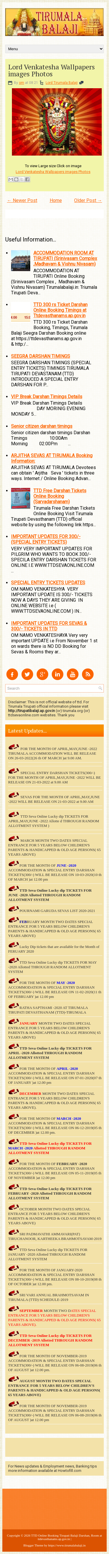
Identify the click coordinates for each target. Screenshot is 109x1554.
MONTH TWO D (57, 1310)
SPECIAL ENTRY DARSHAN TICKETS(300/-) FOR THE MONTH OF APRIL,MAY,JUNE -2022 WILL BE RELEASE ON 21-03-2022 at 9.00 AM (54, 777)
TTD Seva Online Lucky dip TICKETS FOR (55, 1048)
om (21, 83)
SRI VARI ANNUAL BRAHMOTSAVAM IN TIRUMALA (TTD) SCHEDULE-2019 (48, 1297)
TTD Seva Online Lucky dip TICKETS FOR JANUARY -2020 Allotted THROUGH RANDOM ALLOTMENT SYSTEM (47, 1254)
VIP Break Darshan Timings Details (46, 396)
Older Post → (88, 200)
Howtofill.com (69, 1470)
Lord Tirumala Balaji (62, 83)
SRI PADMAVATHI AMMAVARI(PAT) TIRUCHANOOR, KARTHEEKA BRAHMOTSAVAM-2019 (54, 1236)
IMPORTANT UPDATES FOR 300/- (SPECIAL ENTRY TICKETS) (46, 539)
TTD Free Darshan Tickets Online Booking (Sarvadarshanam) (59, 496)
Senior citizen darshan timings (41, 426)
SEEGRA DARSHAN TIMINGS (40, 356)
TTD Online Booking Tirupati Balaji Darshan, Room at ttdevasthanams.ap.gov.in (66, 1537)
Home (56, 200)
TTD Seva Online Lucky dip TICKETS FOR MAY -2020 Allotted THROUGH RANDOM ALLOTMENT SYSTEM (52, 967)
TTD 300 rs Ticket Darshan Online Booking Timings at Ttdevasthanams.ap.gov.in (60, 310)
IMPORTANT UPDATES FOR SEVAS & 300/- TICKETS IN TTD (49, 626)
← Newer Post (22, 200)
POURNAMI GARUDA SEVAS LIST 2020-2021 (57, 910)
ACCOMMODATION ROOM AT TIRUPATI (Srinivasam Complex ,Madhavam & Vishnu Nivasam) (65, 258)
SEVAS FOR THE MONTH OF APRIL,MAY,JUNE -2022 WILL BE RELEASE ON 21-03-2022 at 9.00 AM (54, 799)
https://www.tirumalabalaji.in (67, 1545)
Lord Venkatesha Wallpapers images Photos (51, 70)
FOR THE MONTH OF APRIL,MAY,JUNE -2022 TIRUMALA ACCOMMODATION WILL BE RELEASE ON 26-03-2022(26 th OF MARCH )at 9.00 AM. (52, 753)
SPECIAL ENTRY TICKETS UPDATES (48, 582)
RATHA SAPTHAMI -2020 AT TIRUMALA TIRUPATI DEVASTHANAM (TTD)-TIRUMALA (48, 1009)
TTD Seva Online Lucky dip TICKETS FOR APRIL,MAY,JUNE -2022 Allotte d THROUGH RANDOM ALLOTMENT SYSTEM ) (53, 821)
